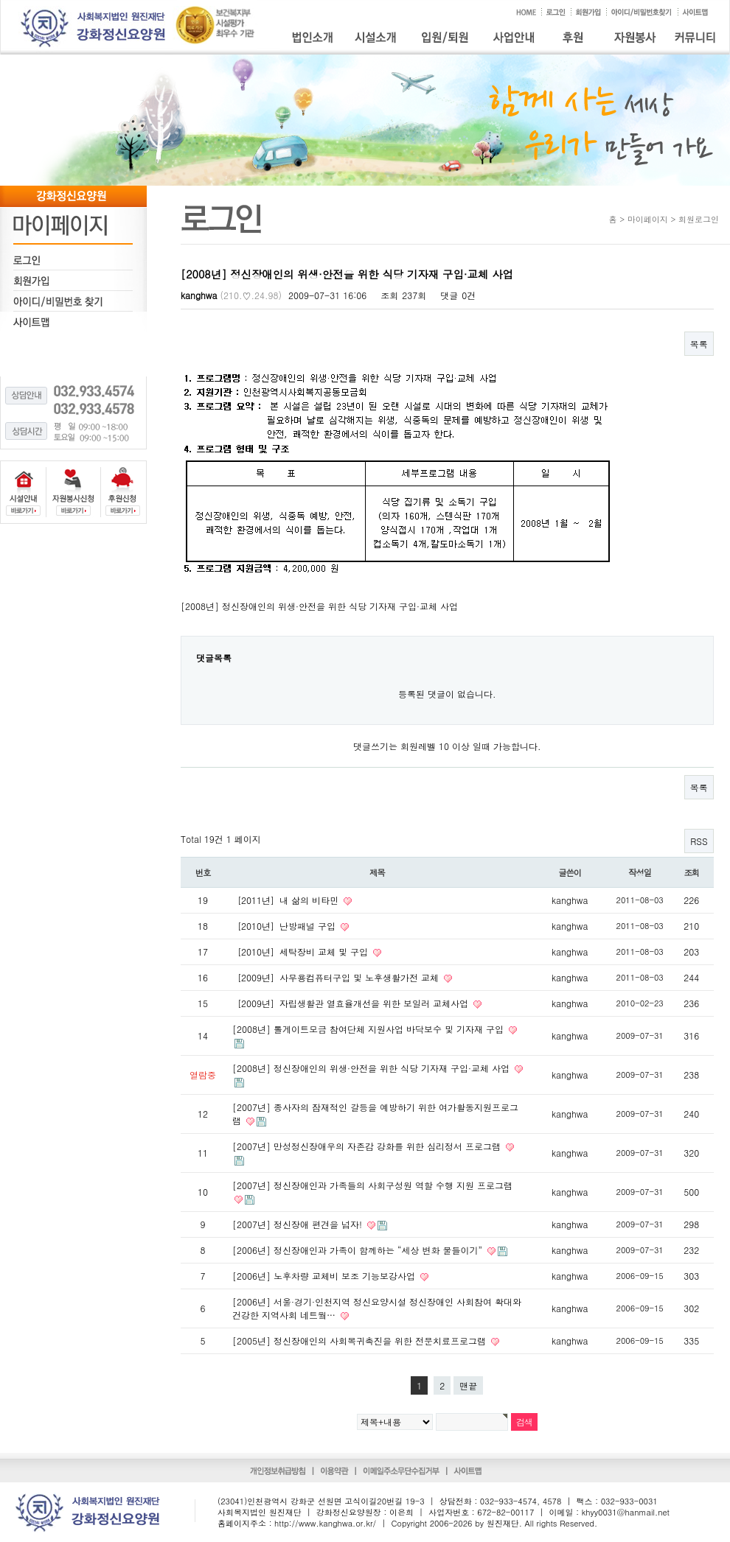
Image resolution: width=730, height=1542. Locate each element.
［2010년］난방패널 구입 (285, 925)
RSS (698, 841)
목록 (699, 343)
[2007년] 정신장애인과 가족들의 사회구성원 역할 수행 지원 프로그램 (372, 1185)
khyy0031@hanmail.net (626, 1512)
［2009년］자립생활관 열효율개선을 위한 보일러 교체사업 (351, 1003)
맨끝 (468, 1385)
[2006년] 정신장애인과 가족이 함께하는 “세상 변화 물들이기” (358, 1250)
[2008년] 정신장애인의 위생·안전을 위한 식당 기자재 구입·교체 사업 (372, 1068)
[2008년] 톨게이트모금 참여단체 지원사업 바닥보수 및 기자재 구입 (369, 1029)
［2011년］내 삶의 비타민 (286, 900)
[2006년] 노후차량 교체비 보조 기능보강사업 (325, 1275)
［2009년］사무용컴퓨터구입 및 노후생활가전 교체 (337, 977)
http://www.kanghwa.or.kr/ (325, 1523)
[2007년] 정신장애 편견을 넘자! (298, 1224)
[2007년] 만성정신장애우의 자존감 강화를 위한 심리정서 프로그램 (368, 1146)
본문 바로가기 (0, 0)
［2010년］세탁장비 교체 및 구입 (301, 951)
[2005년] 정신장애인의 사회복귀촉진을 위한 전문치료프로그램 (360, 1340)
